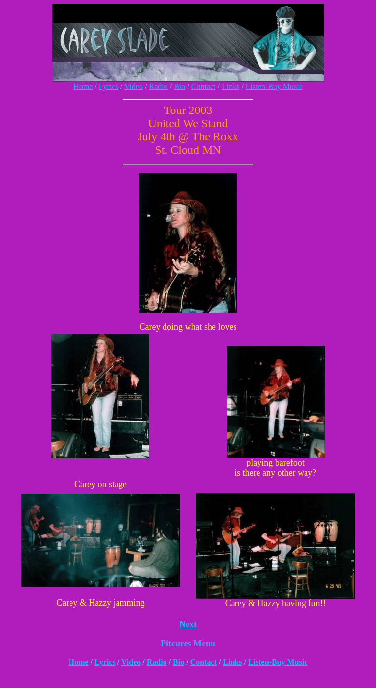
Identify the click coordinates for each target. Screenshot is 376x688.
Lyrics (108, 86)
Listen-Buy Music (274, 86)
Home (83, 86)
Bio (179, 86)
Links (230, 86)
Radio (158, 86)
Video (133, 86)
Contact (203, 86)
